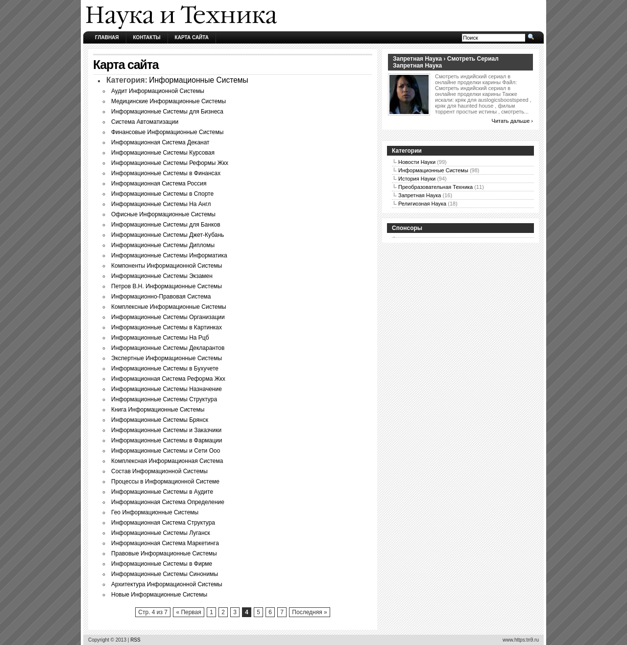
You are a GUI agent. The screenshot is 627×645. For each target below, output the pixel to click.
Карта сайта (192, 37)
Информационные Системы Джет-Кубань (167, 234)
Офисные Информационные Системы (163, 214)
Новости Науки (416, 162)
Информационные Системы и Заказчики (166, 430)
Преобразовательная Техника (435, 187)
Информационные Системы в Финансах (165, 173)
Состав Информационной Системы (159, 471)
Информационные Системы (198, 80)
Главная (107, 37)
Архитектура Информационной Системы (166, 584)
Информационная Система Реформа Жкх (168, 378)
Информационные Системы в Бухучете (164, 368)
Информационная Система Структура (163, 522)
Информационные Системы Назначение (166, 389)
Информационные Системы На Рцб (160, 337)
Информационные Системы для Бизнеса (167, 111)
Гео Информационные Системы (154, 512)
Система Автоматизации (144, 121)
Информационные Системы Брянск (159, 419)
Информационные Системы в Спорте (162, 193)
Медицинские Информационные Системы (168, 101)
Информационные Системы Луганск (160, 533)
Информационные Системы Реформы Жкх (169, 163)
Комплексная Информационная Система (167, 461)
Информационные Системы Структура (164, 399)
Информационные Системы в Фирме (161, 563)
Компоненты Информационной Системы (166, 265)
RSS (135, 640)
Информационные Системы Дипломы (163, 245)
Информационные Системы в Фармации (166, 440)
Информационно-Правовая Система (161, 296)
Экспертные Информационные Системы (166, 358)
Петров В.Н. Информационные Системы (166, 286)
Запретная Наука (419, 195)
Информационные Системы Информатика (169, 255)
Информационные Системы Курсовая (163, 152)
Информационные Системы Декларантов (167, 348)
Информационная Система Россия (158, 183)
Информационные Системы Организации (168, 317)
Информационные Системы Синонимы (164, 574)
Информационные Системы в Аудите (162, 491)
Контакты (147, 37)
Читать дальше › (512, 121)
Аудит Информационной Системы (157, 91)
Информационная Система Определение (167, 502)
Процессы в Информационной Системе (165, 481)
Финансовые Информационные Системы (167, 132)
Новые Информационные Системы (159, 594)
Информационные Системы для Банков (165, 224)
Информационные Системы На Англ (161, 204)
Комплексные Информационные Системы (168, 306)
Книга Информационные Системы (157, 409)
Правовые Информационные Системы (164, 553)
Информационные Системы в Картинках (166, 327)
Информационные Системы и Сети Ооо (165, 450)
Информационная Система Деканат (160, 142)
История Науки (416, 179)
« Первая (188, 612)
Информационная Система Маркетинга (165, 543)
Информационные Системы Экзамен (162, 276)
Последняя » (309, 612)
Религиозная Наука (422, 204)
